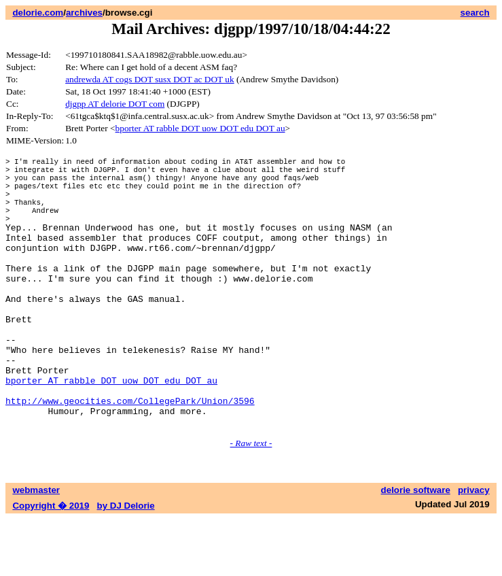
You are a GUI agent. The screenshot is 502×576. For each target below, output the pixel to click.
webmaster (36, 547)
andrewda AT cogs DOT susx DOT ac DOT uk (149, 79)
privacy (474, 547)
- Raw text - (251, 500)
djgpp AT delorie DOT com (114, 104)
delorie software (415, 547)
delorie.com (37, 12)
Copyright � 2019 (50, 563)
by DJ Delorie (126, 563)
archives (84, 12)
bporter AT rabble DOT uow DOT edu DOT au (200, 128)
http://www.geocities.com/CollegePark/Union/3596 (130, 453)
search (475, 12)
